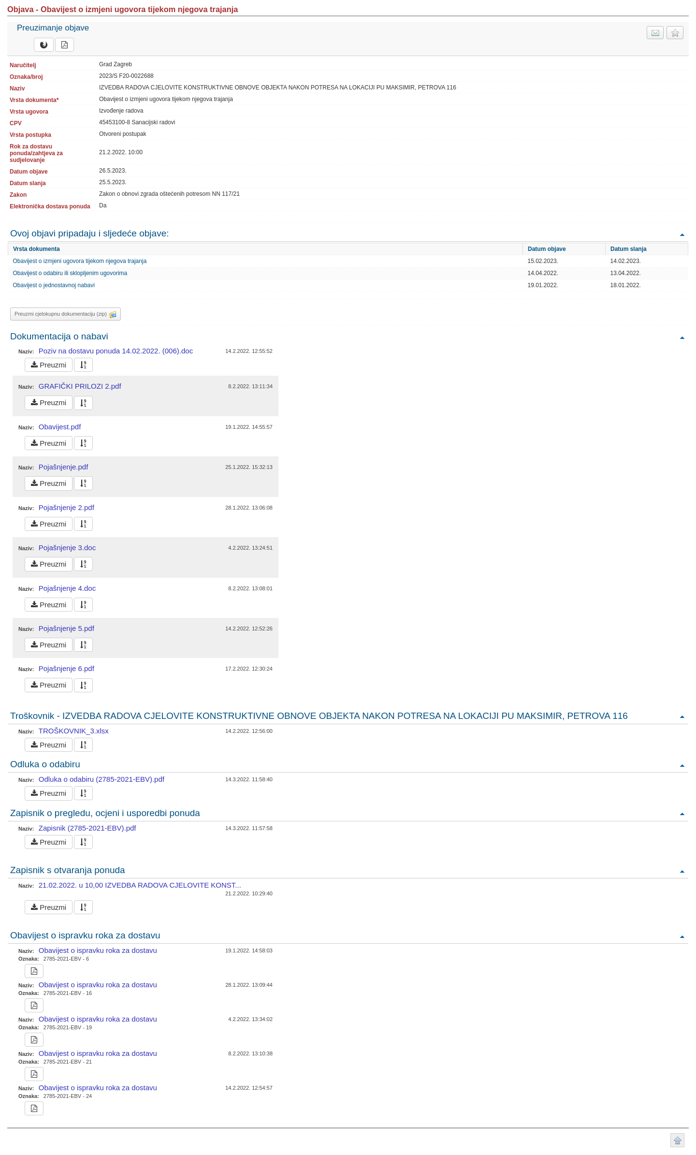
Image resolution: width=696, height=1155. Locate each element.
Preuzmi (48, 365)
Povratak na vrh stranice (677, 1140)
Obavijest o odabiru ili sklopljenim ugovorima (70, 273)
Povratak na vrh (682, 234)
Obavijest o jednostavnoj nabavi (54, 285)
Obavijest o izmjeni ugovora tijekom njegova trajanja (80, 261)
